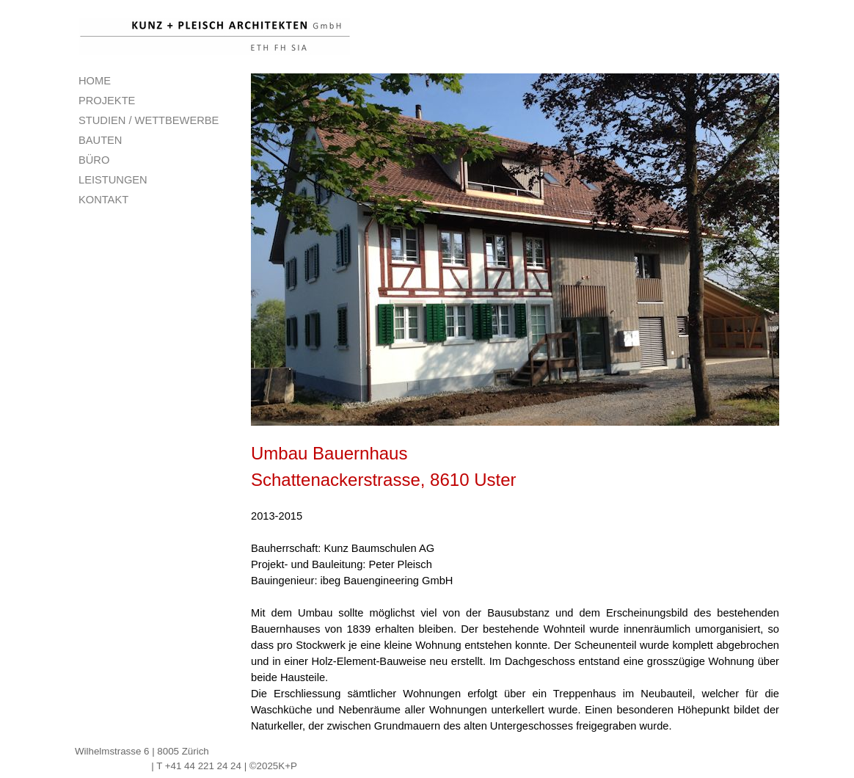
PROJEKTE (107, 100)
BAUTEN (100, 140)
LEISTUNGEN (113, 180)
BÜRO (94, 160)
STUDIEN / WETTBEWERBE (149, 120)
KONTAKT (103, 200)
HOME (95, 81)
